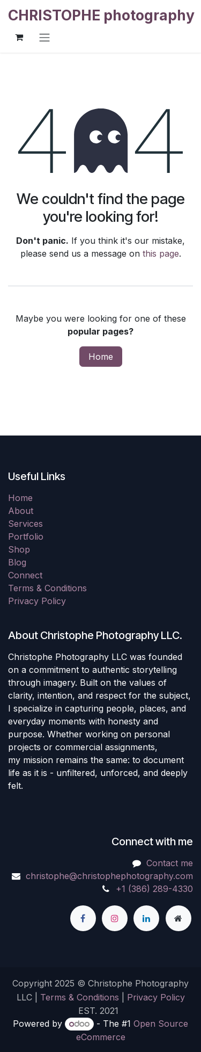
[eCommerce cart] (18, 37)
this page (161, 253)
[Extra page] (178, 918)
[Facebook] (83, 918)
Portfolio (25, 536)
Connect (25, 575)
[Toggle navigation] (44, 37)
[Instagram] (115, 918)
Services (25, 523)
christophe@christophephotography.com (109, 875)
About (20, 510)
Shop (19, 549)
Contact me (169, 863)
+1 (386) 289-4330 (154, 888)
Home (100, 356)
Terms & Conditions (47, 588)
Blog (17, 562)
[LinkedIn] (146, 918)
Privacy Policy (37, 601)
